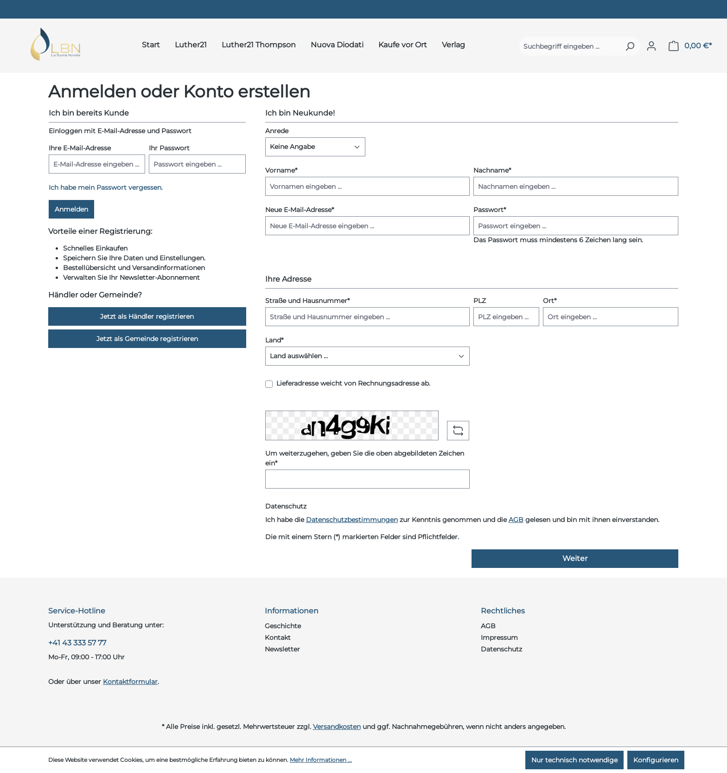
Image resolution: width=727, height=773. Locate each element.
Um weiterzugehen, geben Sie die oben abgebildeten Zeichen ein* (364, 458)
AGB (516, 519)
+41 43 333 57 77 (77, 642)
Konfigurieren (655, 760)
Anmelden (71, 209)
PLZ (479, 300)
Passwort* (489, 210)
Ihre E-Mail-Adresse (80, 148)
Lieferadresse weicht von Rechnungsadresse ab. (353, 383)
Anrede (276, 131)
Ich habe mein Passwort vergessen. (106, 187)
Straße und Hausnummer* (307, 300)
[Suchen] (629, 46)
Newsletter (282, 649)
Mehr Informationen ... (321, 759)
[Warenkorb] (690, 46)
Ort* (549, 300)
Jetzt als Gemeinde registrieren (147, 339)
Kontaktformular (130, 681)
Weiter (574, 558)
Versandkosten (337, 726)
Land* (274, 340)
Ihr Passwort (169, 148)
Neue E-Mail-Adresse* (299, 210)
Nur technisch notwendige (574, 760)
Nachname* (492, 170)
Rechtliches (503, 610)
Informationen (292, 610)
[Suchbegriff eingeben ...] (569, 46)
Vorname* (281, 170)
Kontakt (278, 637)
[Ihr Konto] (651, 46)
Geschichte (283, 626)
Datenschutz (501, 649)
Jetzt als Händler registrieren (147, 316)
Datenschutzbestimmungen (352, 519)
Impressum (499, 637)
